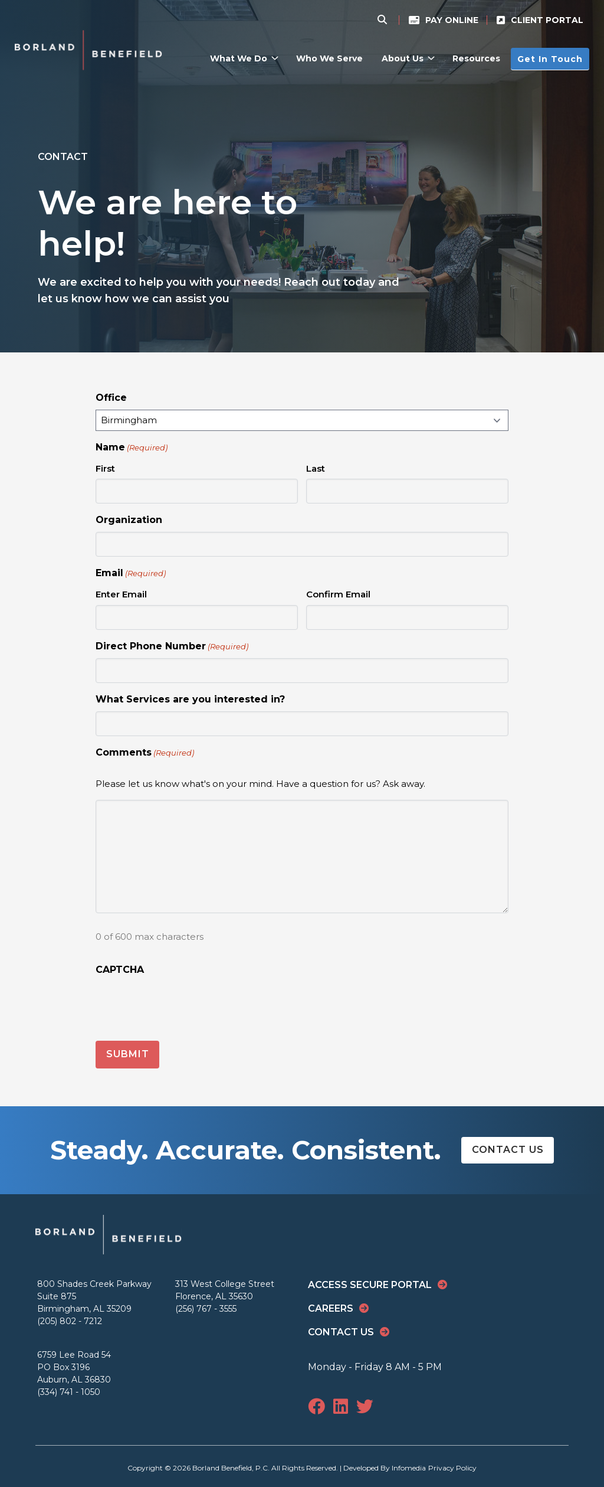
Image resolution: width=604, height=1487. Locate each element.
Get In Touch (550, 58)
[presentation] (185, 1005)
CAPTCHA (120, 969)
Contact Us (508, 1148)
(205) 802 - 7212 (69, 1320)
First (105, 468)
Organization (129, 519)
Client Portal (547, 20)
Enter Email (121, 594)
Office (111, 397)
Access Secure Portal (370, 1283)
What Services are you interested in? (190, 699)
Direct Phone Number (172, 646)
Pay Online (451, 20)
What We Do (238, 58)
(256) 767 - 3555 (206, 1307)
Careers (330, 1307)
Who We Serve (329, 58)
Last (315, 468)
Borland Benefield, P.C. (231, 1466)
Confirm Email (338, 594)
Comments (145, 753)
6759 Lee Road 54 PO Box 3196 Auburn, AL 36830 (74, 1366)
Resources (476, 58)
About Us (403, 58)
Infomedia (409, 1466)
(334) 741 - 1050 (68, 1390)
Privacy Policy (452, 1466)
